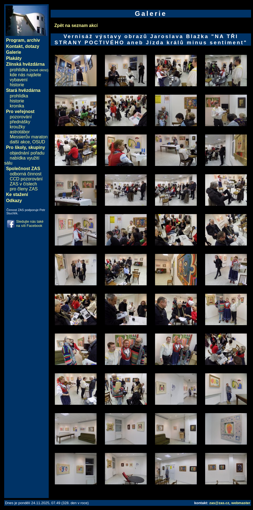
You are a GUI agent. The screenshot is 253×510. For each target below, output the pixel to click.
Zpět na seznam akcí (76, 25)
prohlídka (29, 69)
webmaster (240, 503)
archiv (33, 40)
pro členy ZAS (24, 189)
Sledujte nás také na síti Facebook (29, 223)
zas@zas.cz (219, 503)
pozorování (21, 116)
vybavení (19, 79)
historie (17, 84)
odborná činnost (25, 173)
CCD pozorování (26, 178)
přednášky (20, 121)
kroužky (17, 126)
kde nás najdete (25, 74)
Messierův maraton (29, 136)
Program (15, 40)
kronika (17, 106)
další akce (20, 141)
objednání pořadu (27, 153)
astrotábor (20, 131)
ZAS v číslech (23, 184)
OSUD (38, 141)
